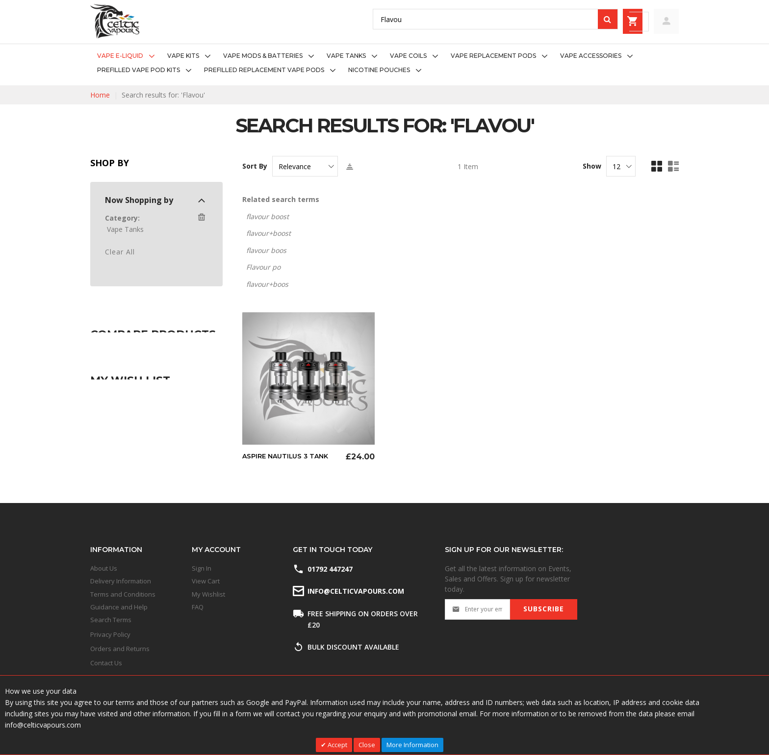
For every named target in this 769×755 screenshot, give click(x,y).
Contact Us (106, 662)
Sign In (201, 568)
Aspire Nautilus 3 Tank (288, 456)
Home (100, 95)
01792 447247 (330, 569)
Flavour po (263, 267)
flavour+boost (268, 233)
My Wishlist (208, 594)
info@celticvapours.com (355, 591)
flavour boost (267, 216)
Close (367, 744)
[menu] (384, 63)
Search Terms (110, 619)
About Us (103, 568)
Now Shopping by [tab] (139, 200)
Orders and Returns (120, 648)
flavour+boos (267, 284)
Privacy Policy (110, 634)
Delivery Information (120, 581)
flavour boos (266, 250)
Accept (336, 744)
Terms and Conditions (122, 594)
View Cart (206, 581)
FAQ (198, 607)
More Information (412, 744)
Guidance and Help (119, 607)
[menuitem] (128, 56)
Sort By (254, 166)
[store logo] (114, 21)
